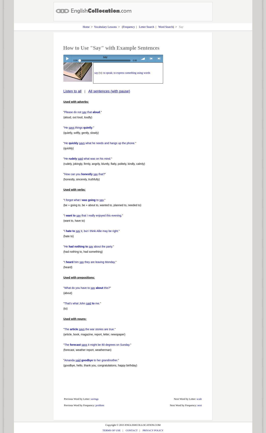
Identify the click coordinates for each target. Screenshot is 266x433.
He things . (78, 127)
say (96, 72)
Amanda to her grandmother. (91, 360)
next (199, 405)
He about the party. (88, 246)
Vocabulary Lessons (105, 26)
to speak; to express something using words (126, 72)
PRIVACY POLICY (153, 430)
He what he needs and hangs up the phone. (99, 143)
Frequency (129, 26)
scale (199, 398)
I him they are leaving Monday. (89, 262)
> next (159, 58)
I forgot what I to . (84, 200)
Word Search (165, 26)
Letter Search (146, 26)
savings (95, 398)
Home (86, 26)
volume (143, 58)
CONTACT (131, 430)
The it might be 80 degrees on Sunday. (97, 344)
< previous (151, 58)
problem (100, 405)
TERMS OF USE (112, 430)
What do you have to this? (87, 287)
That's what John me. (82, 303)
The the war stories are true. (89, 329)
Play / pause (67, 58)
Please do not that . (82, 112)
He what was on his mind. (87, 158)
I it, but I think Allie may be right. (91, 231)
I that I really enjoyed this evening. (93, 215)
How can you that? (84, 174)
